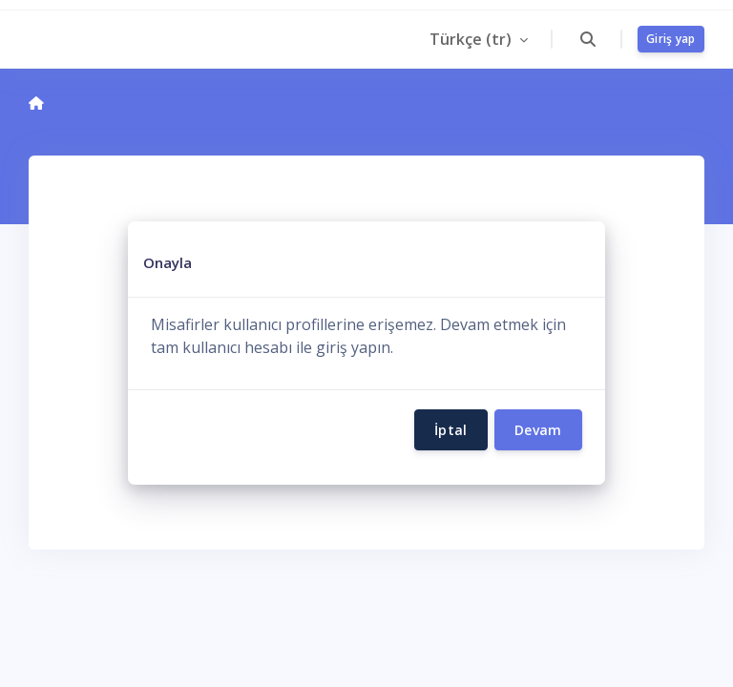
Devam (538, 430)
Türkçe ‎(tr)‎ (472, 39)
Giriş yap (671, 39)
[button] (587, 39)
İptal (451, 430)
